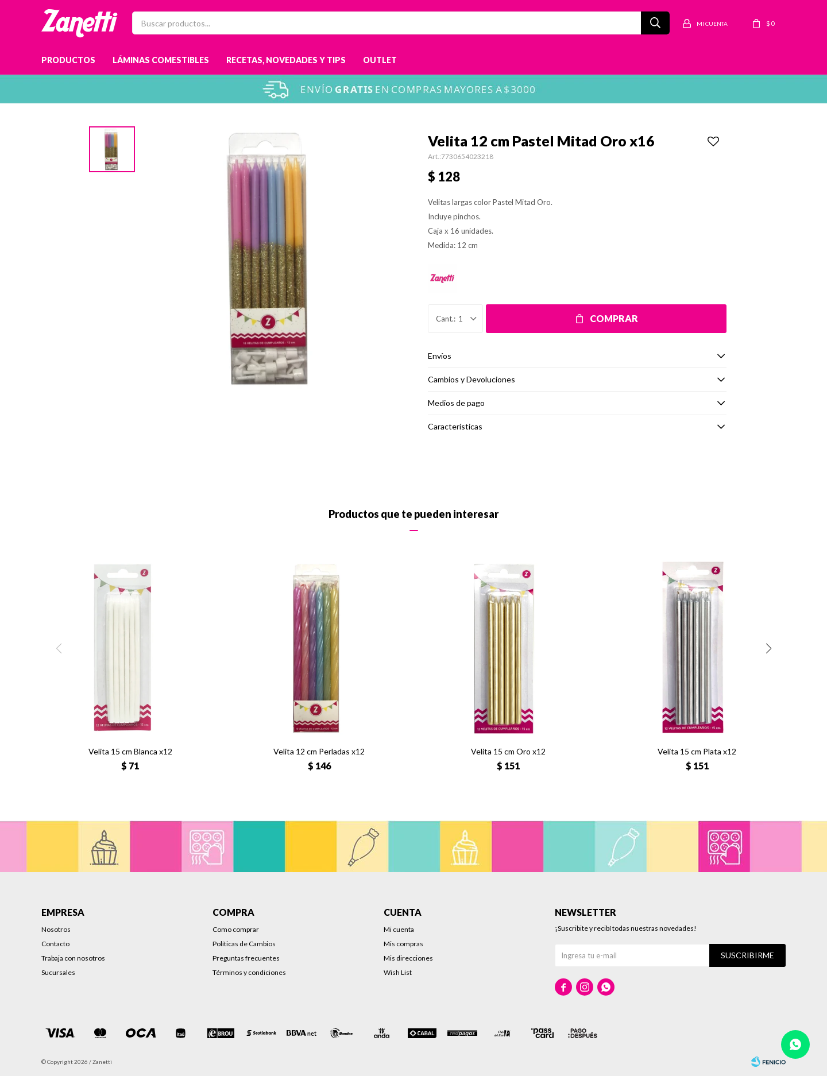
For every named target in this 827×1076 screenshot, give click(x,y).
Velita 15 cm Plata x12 (697, 751)
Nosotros (56, 929)
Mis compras (403, 943)
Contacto (55, 943)
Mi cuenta (399, 929)
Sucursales (58, 972)
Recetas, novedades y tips (286, 60)
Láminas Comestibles (161, 60)
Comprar (614, 318)
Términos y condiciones (249, 972)
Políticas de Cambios (244, 943)
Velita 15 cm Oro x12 (508, 751)
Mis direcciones (408, 958)
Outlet (380, 60)
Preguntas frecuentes (246, 958)
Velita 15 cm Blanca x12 (130, 751)
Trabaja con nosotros (73, 958)
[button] (768, 648)
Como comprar (235, 929)
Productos (68, 60)
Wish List (398, 972)
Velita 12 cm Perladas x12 (319, 751)
